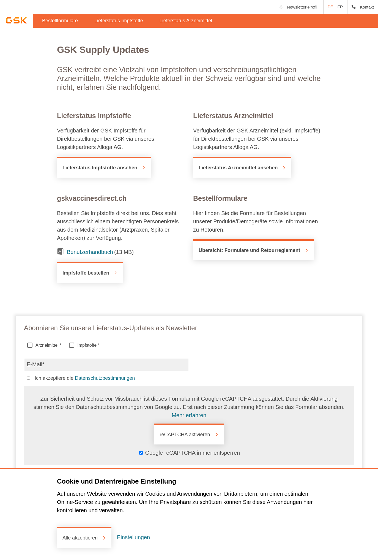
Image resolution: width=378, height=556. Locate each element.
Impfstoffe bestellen (85, 273)
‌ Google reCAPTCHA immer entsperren (189, 453)
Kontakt (367, 7)
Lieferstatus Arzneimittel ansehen (238, 167)
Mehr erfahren (189, 415)
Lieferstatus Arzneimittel (186, 20)
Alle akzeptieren (80, 538)
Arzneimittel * (45, 346)
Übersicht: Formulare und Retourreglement (249, 250)
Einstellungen (133, 537)
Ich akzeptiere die (84, 378)
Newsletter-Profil (302, 7)
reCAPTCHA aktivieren (185, 434)
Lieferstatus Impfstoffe (118, 20)
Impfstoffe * (85, 346)
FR (340, 6)
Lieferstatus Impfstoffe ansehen (99, 167)
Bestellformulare (60, 20)
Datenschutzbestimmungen (105, 378)
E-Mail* (35, 363)
